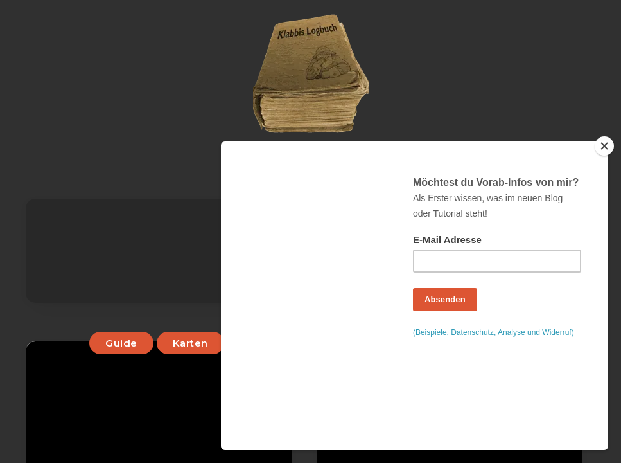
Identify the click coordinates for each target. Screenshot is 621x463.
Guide (122, 343)
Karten (190, 343)
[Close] (605, 240)
